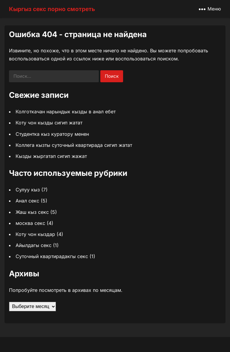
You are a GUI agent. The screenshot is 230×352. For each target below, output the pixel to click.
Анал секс (27, 201)
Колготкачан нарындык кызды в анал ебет (66, 112)
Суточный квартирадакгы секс (52, 256)
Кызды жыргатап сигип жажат (51, 156)
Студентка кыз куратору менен (52, 134)
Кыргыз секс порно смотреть (52, 9)
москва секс (30, 223)
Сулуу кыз (28, 190)
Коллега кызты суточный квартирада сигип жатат (74, 145)
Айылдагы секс (34, 245)
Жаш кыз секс (32, 212)
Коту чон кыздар (35, 234)
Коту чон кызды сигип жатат (49, 123)
